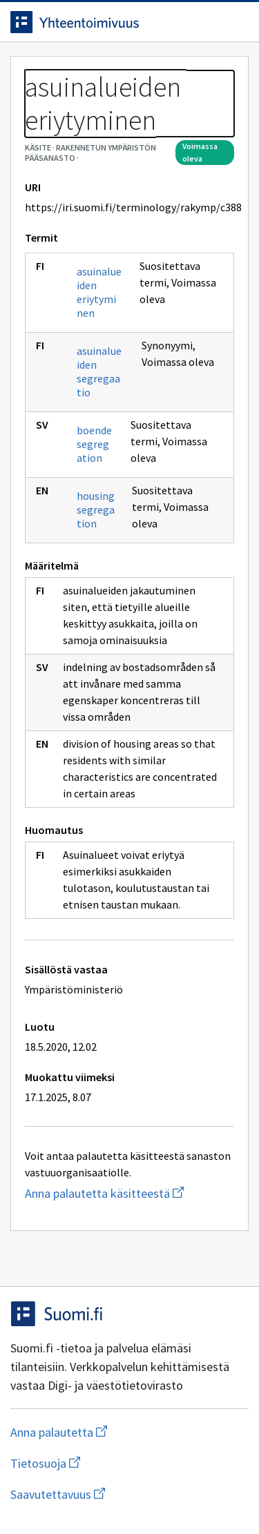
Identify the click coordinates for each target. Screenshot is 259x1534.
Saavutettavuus (129, 1494)
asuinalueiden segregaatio (99, 371)
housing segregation (96, 509)
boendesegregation (94, 444)
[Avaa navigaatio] (235, 22)
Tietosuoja (112, 1463)
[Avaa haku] (207, 22)
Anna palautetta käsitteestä (129, 1193)
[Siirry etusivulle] (101, 22)
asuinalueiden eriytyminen (99, 292)
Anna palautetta (113, 1432)
